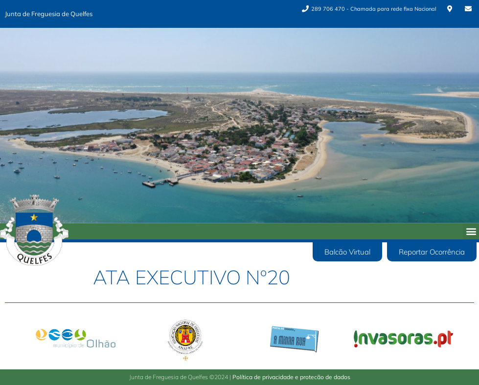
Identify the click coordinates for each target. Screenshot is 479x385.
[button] (471, 231)
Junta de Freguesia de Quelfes (48, 14)
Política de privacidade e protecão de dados (291, 377)
